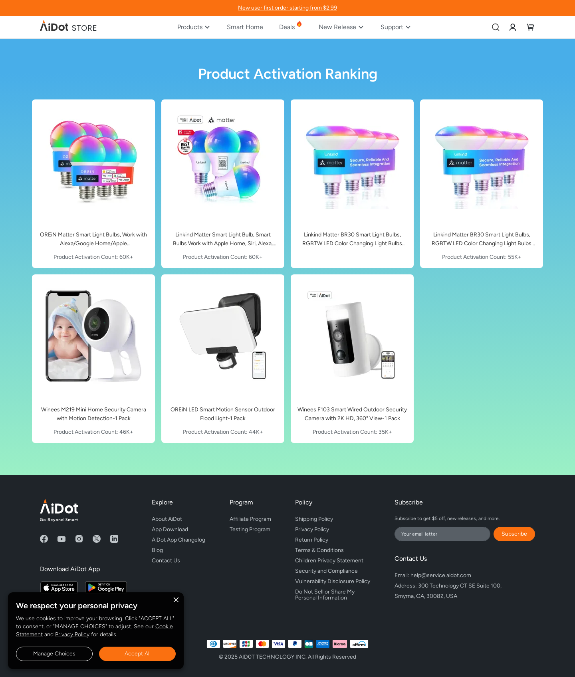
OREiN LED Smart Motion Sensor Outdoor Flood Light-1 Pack (223, 414)
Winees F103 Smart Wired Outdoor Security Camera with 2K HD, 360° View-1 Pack (352, 414)
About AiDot (167, 519)
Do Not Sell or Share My (332, 593)
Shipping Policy (314, 519)
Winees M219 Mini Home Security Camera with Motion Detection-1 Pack (93, 414)
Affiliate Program (250, 519)
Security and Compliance (326, 571)
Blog (157, 550)
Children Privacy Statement (329, 560)
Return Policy (311, 539)
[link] (513, 27)
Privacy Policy (72, 634)
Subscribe (514, 533)
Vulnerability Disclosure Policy (332, 581)
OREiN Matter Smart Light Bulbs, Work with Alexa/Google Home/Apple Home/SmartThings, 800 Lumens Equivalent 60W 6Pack (93, 239)
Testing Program (250, 529)
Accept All (138, 653)
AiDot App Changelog (178, 539)
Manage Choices (54, 653)
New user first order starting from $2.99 (287, 7)
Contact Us (166, 560)
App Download (170, 529)
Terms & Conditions (319, 550)
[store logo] (68, 27)
